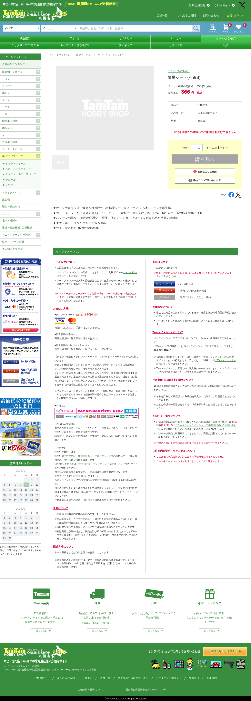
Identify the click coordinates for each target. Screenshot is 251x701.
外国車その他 (9, 142)
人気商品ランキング (13, 64)
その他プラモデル (12, 248)
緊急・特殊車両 (11, 206)
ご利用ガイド (224, 5)
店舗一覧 (161, 15)
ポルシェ (7, 127)
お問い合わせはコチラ (225, 651)
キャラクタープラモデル (75, 45)
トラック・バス (11, 192)
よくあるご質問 (186, 15)
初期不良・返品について (167, 415)
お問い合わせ (211, 15)
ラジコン (75, 38)
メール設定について (64, 261)
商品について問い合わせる (204, 180)
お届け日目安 (160, 261)
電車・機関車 (9, 220)
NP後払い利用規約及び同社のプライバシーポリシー (82, 463)
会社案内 (87, 678)
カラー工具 (176, 45)
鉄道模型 (25, 38)
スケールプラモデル (226, 38)
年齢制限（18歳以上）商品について (173, 379)
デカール (10, 179)
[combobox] (59, 28)
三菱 (4, 113)
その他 (9, 184)
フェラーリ (8, 134)
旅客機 (6, 199)
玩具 (226, 45)
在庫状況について (163, 307)
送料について (60, 508)
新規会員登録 (199, 5)
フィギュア (125, 45)
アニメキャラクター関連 (16, 234)
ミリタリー (125, 38)
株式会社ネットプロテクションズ (95, 456)
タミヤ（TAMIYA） (178, 71)
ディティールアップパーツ (20, 174)
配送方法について (63, 546)
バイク (6, 213)
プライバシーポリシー (169, 678)
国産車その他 (9, 120)
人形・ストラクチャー (117, 55)
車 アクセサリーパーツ (88, 55)
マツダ (6, 99)
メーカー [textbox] (47, 28)
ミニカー (175, 38)
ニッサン (7, 85)
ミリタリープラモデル (25, 45)
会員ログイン (235, 15)
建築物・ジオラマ (12, 71)
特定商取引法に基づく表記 (133, 678)
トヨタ (6, 78)
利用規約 (212, 678)
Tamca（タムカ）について (168, 332)
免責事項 (194, 678)
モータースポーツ (12, 149)
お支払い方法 (60, 308)
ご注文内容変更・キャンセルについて (174, 450)
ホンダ (6, 92)
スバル (6, 106)
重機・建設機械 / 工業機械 (17, 227)
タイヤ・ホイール (15, 163)
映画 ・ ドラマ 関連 (13, 241)
